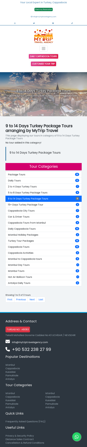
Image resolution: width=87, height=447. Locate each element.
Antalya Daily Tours (43, 283)
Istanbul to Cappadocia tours (43, 259)
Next (32, 299)
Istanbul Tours (43, 271)
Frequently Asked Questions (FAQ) (25, 421)
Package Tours (43, 174)
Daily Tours (43, 180)
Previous (21, 299)
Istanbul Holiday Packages (43, 235)
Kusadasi (10, 372)
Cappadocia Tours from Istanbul (43, 222)
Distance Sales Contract (19, 439)
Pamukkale (11, 375)
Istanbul (10, 365)
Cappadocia (12, 368)
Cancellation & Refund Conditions (24, 443)
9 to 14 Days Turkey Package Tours (58, 95)
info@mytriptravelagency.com (43, 17)
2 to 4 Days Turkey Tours (43, 186)
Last (41, 299)
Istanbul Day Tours (43, 265)
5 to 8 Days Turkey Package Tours (43, 192)
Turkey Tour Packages (43, 241)
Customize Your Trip (43, 63)
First (9, 299)
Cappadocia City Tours (43, 210)
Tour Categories (28, 95)
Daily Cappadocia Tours (43, 56)
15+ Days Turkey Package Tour (43, 204)
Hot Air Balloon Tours (43, 277)
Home (13, 95)
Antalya (9, 379)
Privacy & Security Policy (19, 435)
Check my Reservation (43, 9)
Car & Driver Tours (43, 216)
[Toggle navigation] (43, 48)
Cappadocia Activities (43, 253)
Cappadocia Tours (43, 247)
